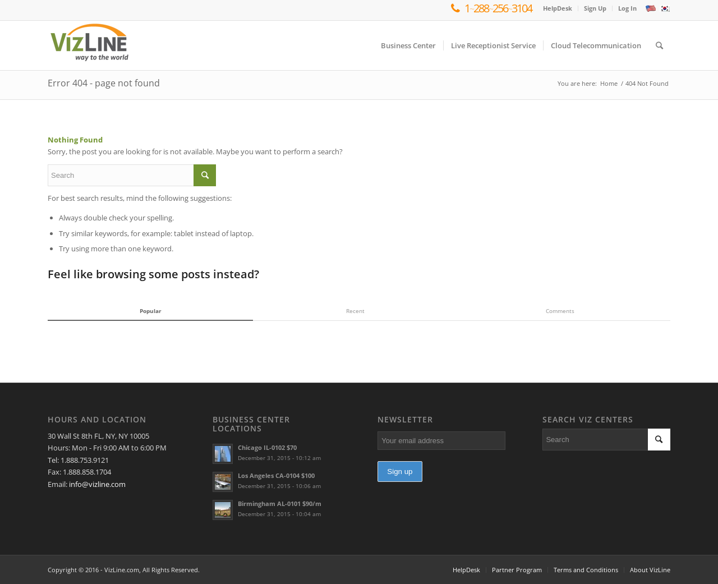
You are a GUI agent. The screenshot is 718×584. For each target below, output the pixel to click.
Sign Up (595, 8)
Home (609, 83)
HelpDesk (557, 8)
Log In (627, 8)
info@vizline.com (97, 484)
